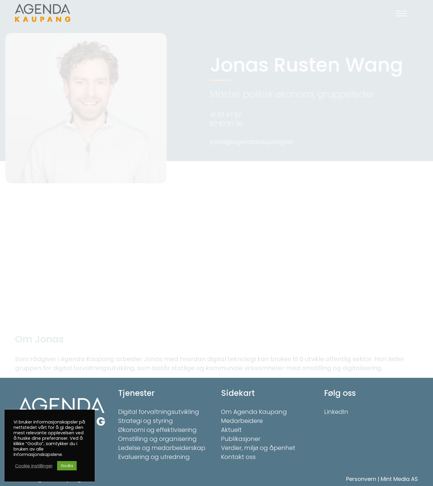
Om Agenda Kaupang (254, 412)
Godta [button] (67, 466)
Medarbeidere (242, 421)
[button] (401, 14)
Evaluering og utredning (154, 457)
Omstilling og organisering (157, 439)
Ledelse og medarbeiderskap (161, 448)
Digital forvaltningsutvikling (158, 412)
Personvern (361, 479)
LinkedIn (336, 412)
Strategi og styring (145, 421)
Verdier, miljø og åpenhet (258, 448)
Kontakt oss (238, 457)
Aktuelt (231, 430)
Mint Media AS (399, 479)
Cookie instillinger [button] (34, 466)
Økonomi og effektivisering (157, 430)
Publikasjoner (240, 439)
